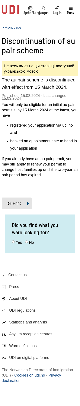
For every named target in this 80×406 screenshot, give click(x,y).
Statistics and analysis (28, 322)
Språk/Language (30, 10)
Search (43, 10)
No (31, 242)
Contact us (17, 275)
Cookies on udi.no (29, 375)
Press (14, 287)
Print (14, 203)
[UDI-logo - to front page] (10, 12)
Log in (57, 10)
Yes (19, 242)
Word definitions (23, 346)
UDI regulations (22, 310)
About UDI (18, 298)
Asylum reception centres (30, 334)
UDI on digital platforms (29, 357)
